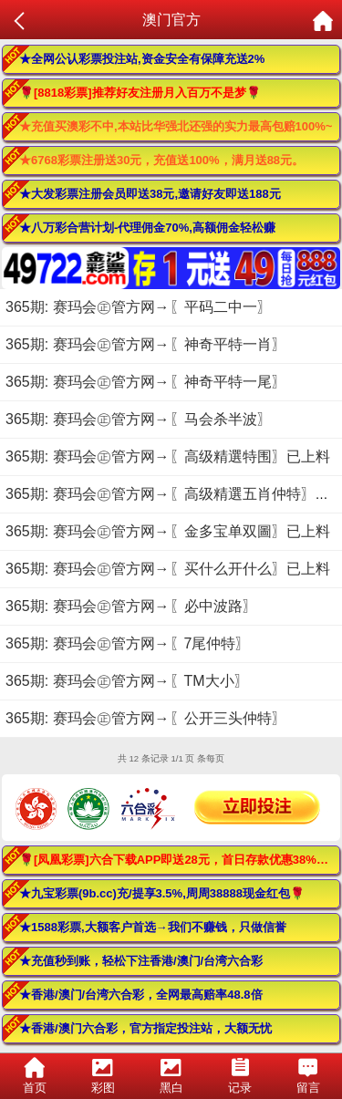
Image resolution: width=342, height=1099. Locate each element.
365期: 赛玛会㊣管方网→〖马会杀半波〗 (138, 419)
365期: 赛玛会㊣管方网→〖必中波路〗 (131, 606)
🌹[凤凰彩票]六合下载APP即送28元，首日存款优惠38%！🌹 (179, 859)
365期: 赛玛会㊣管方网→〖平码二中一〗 (138, 307)
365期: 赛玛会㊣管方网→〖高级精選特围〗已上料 (167, 456)
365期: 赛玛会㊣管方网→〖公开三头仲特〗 (145, 718)
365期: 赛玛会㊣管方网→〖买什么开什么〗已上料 (167, 568)
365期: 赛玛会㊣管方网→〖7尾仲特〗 (127, 643)
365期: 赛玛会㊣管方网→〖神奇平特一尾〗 (145, 381)
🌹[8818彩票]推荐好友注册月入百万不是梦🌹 (140, 92)
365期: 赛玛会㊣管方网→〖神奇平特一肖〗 (145, 344)
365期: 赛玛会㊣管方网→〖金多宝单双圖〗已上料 (167, 531)
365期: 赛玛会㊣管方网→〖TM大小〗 (127, 681)
